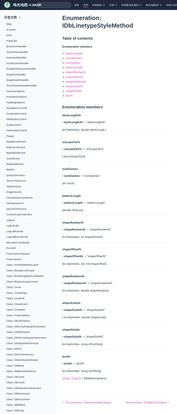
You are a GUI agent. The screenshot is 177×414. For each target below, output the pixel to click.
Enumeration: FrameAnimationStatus (88, 402)
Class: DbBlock (15, 365)
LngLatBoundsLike (17, 236)
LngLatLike (12, 225)
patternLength (74, 67)
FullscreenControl (16, 130)
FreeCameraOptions (18, 253)
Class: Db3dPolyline (18, 332)
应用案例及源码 (132, 5)
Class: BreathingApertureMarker (25, 275)
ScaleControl (13, 124)
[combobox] (53, 5)
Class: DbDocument (18, 399)
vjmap (66, 378)
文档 (85, 5)
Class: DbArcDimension (20, 354)
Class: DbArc (14, 348)
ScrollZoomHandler (17, 63)
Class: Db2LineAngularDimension (25, 326)
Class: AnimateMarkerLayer (22, 264)
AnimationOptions (16, 96)
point (9, 35)
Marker (10, 169)
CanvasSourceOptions (19, 197)
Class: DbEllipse (15, 404)
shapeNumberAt (76, 72)
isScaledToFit (74, 58)
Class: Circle (13, 287)
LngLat (10, 220)
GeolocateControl (16, 113)
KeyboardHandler (16, 57)
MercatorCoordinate (17, 242)
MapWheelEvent (15, 152)
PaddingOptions (15, 102)
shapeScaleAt (74, 86)
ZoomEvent (13, 158)
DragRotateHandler (17, 79)
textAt (69, 95)
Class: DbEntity (15, 410)
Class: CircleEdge (16, 292)
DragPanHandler (16, 74)
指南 (76, 5)
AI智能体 (98, 5)
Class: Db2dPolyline (18, 320)
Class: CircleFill (15, 298)
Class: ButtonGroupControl (22, 281)
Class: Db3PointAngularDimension (26, 337)
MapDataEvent (15, 163)
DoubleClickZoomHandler (21, 68)
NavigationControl (16, 107)
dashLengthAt (74, 53)
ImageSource (14, 191)
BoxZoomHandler (16, 46)
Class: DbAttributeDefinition (22, 359)
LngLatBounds (14, 231)
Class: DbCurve (15, 382)
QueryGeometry (15, 175)
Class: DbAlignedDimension (22, 343)
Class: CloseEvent (17, 304)
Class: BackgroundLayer (20, 270)
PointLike (11, 40)
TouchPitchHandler (17, 52)
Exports (76, 378)
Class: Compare (15, 309)
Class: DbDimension (18, 393)
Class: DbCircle (15, 376)
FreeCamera (13, 259)
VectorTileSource (16, 180)
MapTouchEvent (15, 147)
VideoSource (13, 186)
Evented (11, 248)
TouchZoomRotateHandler (21, 85)
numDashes (73, 62)
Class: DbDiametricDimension (23, 388)
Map (8, 23)
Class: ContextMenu (18, 315)
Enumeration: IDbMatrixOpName (146, 402)
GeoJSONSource (16, 208)
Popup (10, 136)
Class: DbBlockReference (21, 371)
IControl (10, 29)
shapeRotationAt (76, 81)
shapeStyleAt (74, 91)
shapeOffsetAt (74, 77)
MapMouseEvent (16, 141)
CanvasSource (15, 203)
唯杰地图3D (154, 5)
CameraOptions (15, 91)
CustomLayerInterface (19, 214)
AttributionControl (16, 119)
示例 (113, 5)
